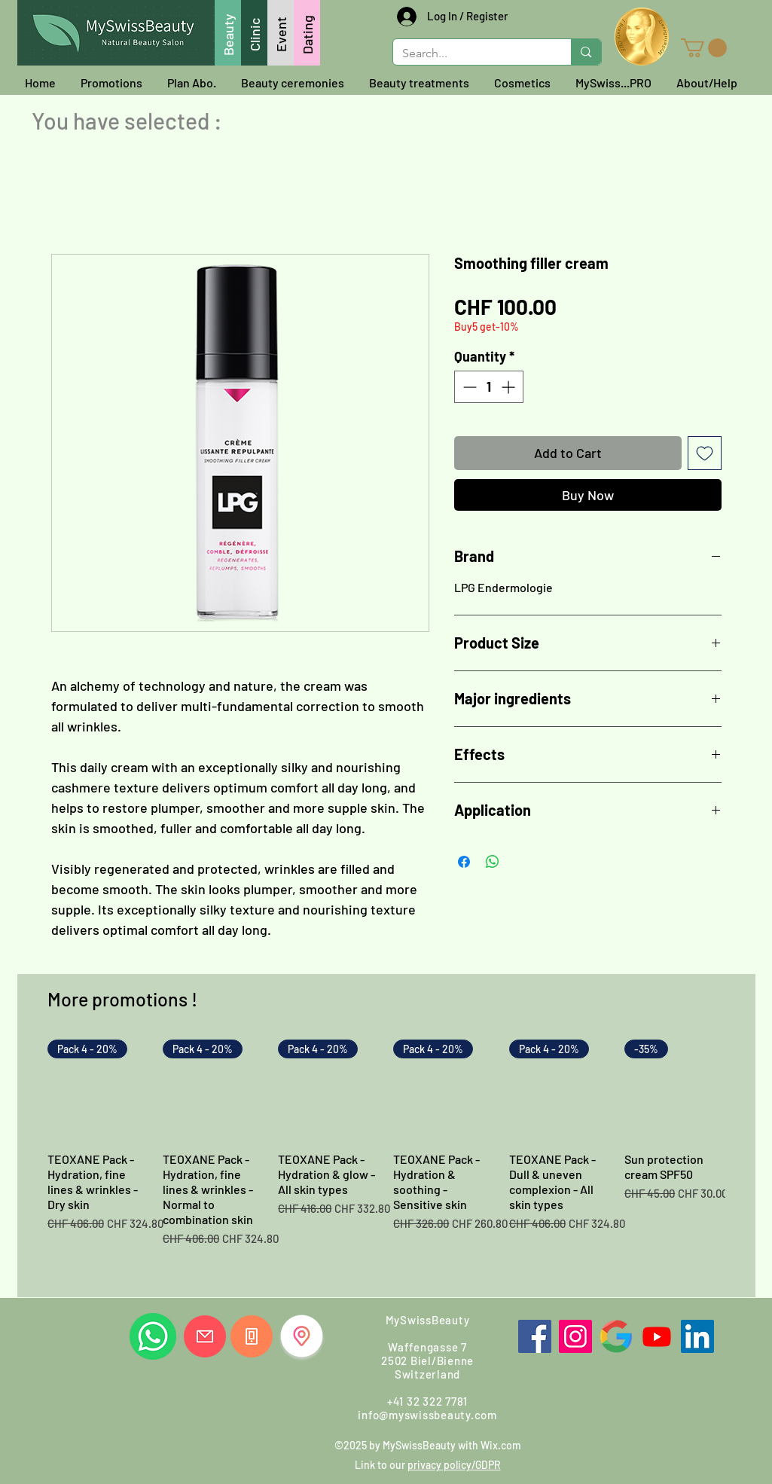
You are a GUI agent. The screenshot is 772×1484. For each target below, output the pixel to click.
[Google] (616, 1336)
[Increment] (509, 386)
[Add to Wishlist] (705, 453)
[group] (386, 1162)
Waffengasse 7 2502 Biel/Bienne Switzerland (427, 1360)
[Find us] (301, 1336)
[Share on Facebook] (464, 862)
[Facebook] (534, 1336)
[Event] (280, 33)
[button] (704, 47)
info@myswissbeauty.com (427, 1414)
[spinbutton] (489, 386)
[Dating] (307, 33)
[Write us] (205, 1336)
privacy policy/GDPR (454, 1464)
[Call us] (251, 1336)
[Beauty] (228, 33)
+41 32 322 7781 (427, 1401)
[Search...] (471, 53)
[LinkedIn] (697, 1336)
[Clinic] (254, 33)
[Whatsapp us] (153, 1336)
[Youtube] (656, 1336)
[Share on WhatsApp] (493, 862)
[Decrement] (468, 386)
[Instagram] (575, 1336)
